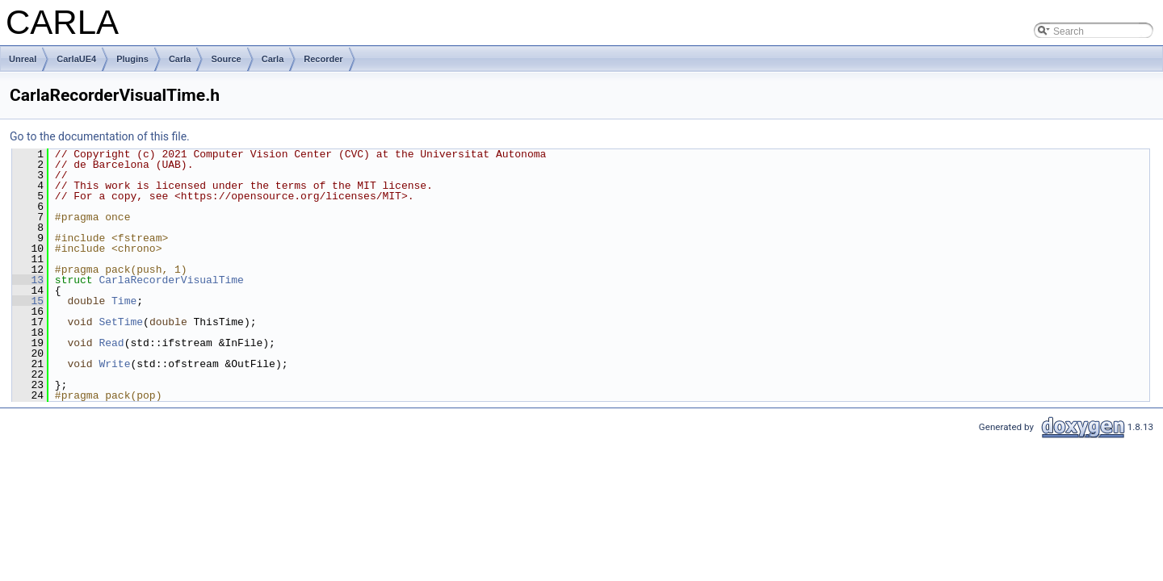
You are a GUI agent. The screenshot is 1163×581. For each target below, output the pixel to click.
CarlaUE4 (76, 59)
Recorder (323, 59)
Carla (180, 59)
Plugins (132, 59)
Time (123, 301)
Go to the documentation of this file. (100, 136)
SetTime (121, 322)
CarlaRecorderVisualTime (171, 280)
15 (28, 301)
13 (28, 280)
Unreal (22, 59)
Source (226, 59)
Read (111, 343)
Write (114, 364)
